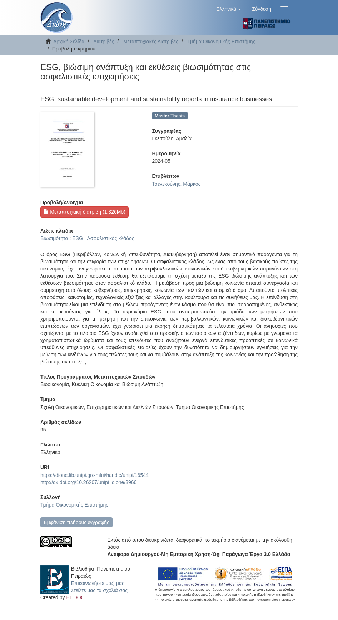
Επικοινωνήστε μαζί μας (97, 583)
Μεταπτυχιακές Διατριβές (150, 41)
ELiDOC (75, 597)
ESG (77, 238)
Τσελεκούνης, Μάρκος (176, 184)
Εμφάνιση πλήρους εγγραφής (76, 522)
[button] (229, 9)
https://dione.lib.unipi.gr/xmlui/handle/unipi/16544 (94, 475)
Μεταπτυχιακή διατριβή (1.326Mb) (84, 212)
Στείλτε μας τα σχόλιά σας (99, 590)
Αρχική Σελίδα (68, 41)
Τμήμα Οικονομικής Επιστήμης (221, 41)
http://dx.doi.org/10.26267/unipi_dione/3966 (88, 482)
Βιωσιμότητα (54, 238)
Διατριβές (103, 41)
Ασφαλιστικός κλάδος (110, 238)
